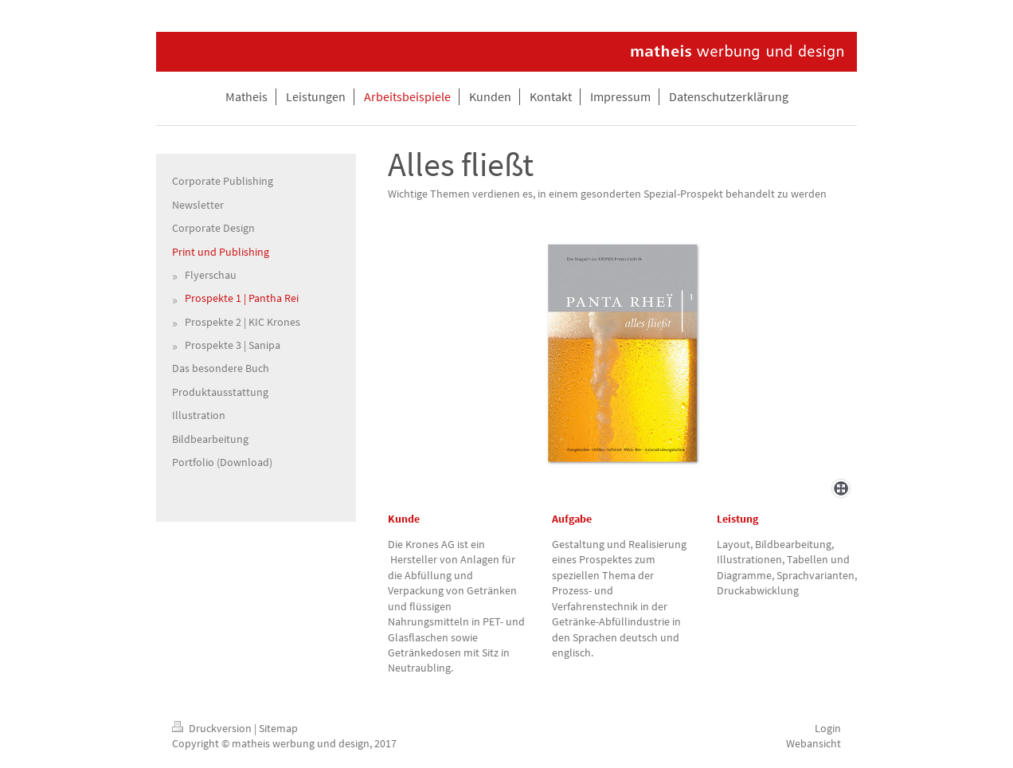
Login (828, 728)
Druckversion (213, 728)
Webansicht (813, 743)
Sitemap (278, 728)
